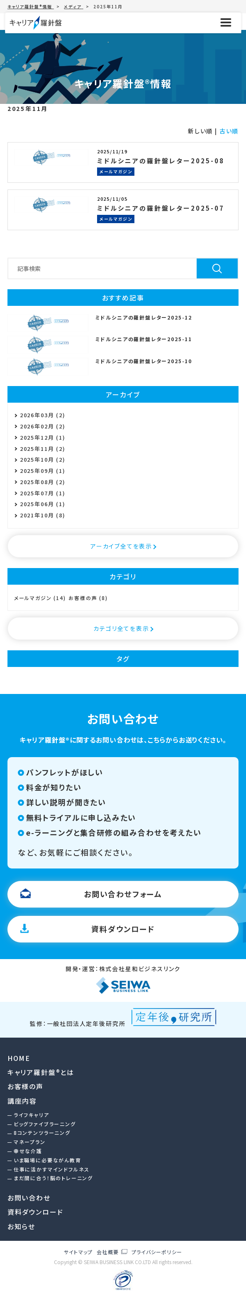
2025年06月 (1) (43, 504)
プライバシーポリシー (157, 1252)
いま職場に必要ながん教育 (47, 1160)
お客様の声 (25, 1086)
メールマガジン (116, 171)
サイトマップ (78, 1251)
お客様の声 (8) (87, 598)
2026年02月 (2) (43, 426)
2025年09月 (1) (43, 471)
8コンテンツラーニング (42, 1132)
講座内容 (22, 1101)
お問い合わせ (29, 1198)
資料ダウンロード (123, 928)
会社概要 (108, 1252)
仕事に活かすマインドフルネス (52, 1169)
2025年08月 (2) (43, 482)
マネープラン (30, 1141)
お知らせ (21, 1226)
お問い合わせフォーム (123, 893)
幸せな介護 (28, 1150)
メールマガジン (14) (40, 598)
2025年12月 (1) (43, 437)
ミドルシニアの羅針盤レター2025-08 (160, 160)
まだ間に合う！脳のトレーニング (53, 1177)
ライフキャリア (31, 1114)
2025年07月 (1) (43, 493)
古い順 (229, 131)
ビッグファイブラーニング (45, 1123)
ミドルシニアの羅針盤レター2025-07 (160, 208)
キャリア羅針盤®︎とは (40, 1072)
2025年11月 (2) (43, 449)
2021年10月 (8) (43, 515)
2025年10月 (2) (43, 459)
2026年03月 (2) (43, 415)
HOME (18, 1058)
